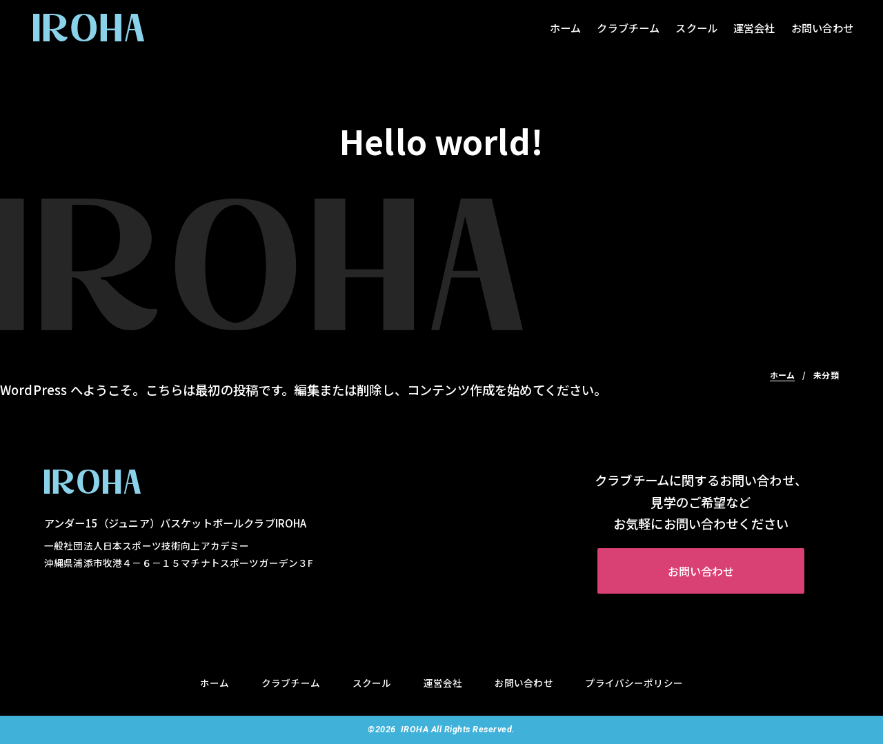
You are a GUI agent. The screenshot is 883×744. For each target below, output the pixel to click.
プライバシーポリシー (634, 683)
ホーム (565, 27)
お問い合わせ (822, 27)
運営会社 (754, 27)
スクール (696, 27)
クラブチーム (628, 27)
